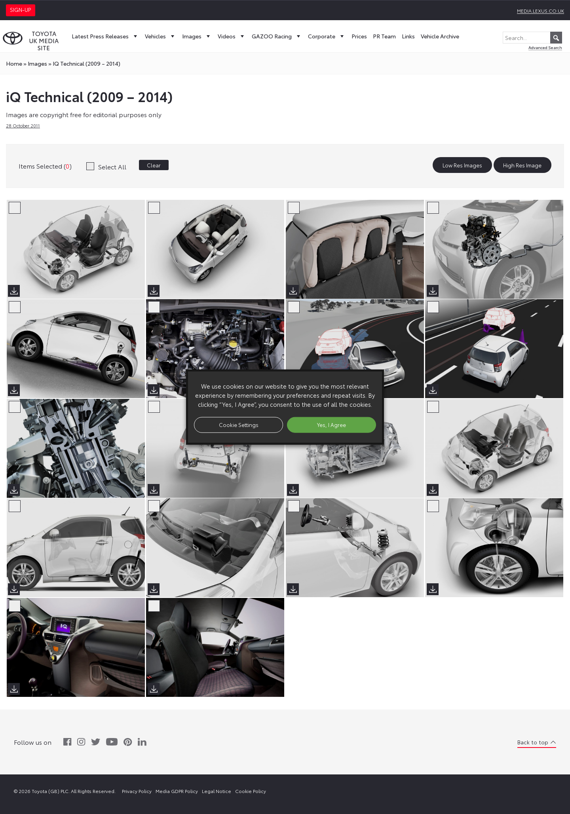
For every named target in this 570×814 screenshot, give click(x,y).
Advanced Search (545, 47)
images (37, 63)
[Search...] (532, 38)
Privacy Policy (137, 790)
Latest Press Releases (105, 36)
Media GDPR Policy (177, 790)
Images (197, 36)
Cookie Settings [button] (238, 424)
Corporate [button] (327, 36)
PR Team (384, 36)
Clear (154, 165)
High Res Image (522, 165)
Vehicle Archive (440, 36)
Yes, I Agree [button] (331, 424)
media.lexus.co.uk (540, 10)
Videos (232, 36)
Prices (359, 36)
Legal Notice (216, 790)
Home (14, 63)
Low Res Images (462, 165)
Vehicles (160, 36)
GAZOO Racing (277, 36)
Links (408, 36)
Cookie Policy (250, 790)
